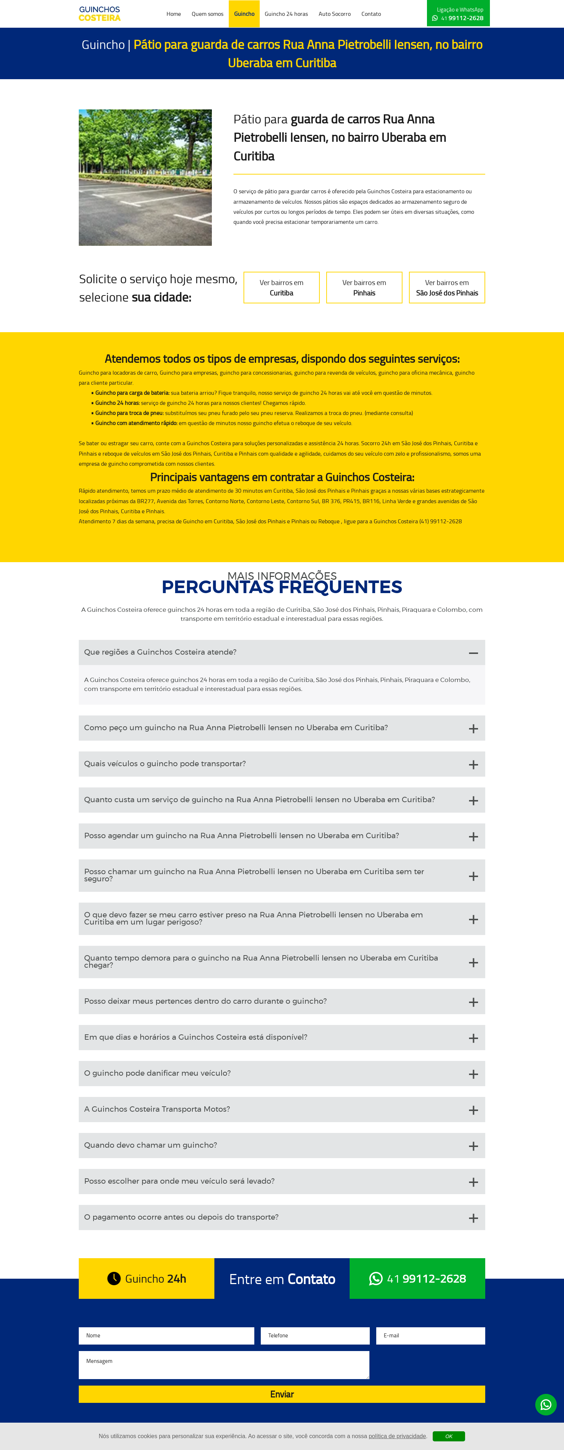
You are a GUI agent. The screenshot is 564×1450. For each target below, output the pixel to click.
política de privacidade (397, 1436)
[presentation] (430, 1365)
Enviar (282, 1394)
